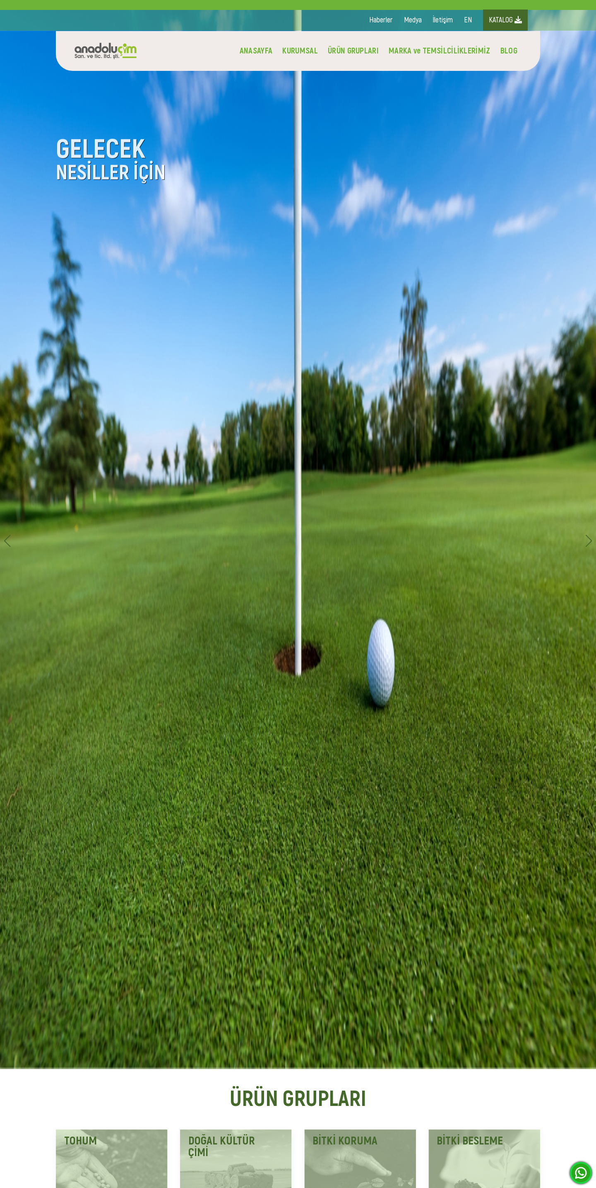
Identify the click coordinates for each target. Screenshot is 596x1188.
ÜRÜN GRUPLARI (353, 51)
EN (468, 20)
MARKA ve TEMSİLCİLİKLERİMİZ (439, 51)
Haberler (381, 20)
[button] (589, 541)
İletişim (443, 20)
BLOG (508, 51)
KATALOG (505, 20)
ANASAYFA (256, 51)
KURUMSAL (300, 51)
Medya (413, 20)
